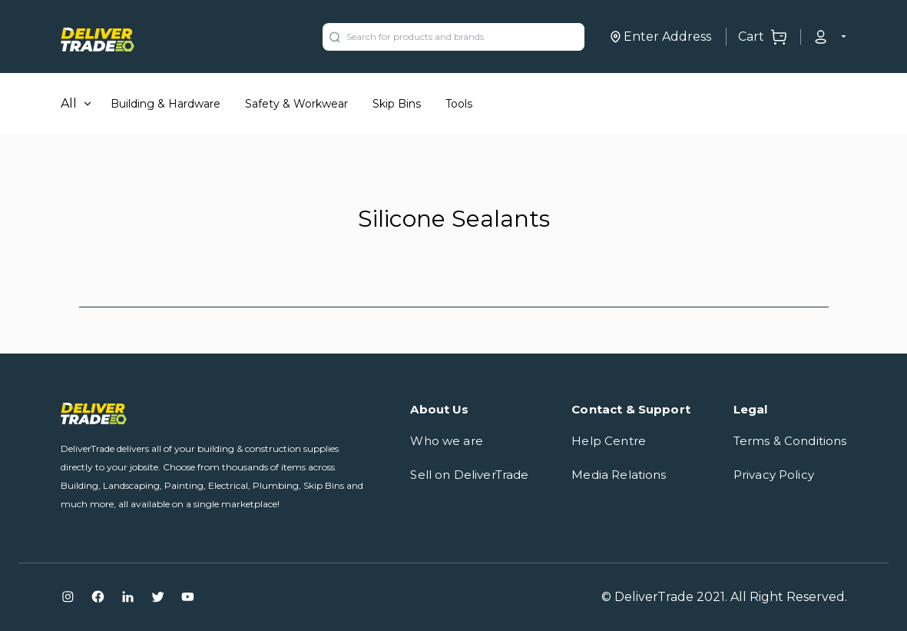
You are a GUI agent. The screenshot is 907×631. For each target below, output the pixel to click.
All (69, 103)
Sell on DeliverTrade (469, 474)
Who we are (446, 440)
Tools (458, 104)
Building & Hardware (165, 104)
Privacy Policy (773, 474)
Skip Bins (396, 104)
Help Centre (608, 440)
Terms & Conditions (790, 440)
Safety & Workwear (296, 104)
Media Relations (618, 474)
